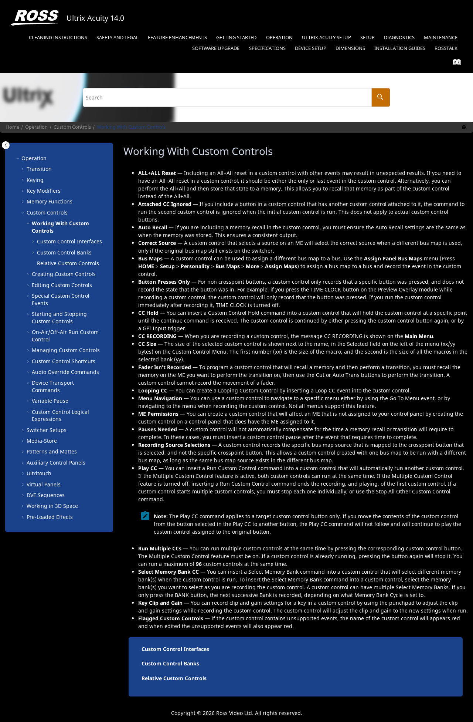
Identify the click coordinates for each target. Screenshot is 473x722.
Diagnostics (399, 37)
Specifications (267, 48)
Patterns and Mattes (52, 451)
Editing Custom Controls (62, 285)
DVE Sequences (46, 495)
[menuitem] (58, 38)
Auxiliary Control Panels (56, 462)
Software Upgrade (215, 48)
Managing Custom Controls (66, 350)
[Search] (380, 97)
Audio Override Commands (65, 371)
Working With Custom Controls (131, 127)
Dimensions (350, 48)
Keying (35, 179)
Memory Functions (49, 201)
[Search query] (236, 97)
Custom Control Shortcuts (63, 361)
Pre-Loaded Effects (50, 516)
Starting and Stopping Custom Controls (59, 317)
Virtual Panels (44, 484)
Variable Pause (50, 400)
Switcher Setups (47, 429)
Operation (279, 37)
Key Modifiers (44, 190)
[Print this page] (464, 127)
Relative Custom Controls (68, 263)
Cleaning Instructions (58, 37)
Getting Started (236, 37)
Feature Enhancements (177, 37)
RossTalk (446, 48)
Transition (39, 168)
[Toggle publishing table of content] (6, 145)
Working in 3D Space (52, 505)
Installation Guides (399, 48)
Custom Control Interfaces (69, 241)
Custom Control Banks (64, 252)
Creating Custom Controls (64, 273)
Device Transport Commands (53, 386)
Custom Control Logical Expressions (60, 415)
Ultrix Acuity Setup (326, 37)
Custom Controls (72, 127)
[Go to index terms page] (454, 63)
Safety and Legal (117, 37)
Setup (367, 37)
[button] (18, 158)
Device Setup (310, 48)
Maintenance (440, 37)
